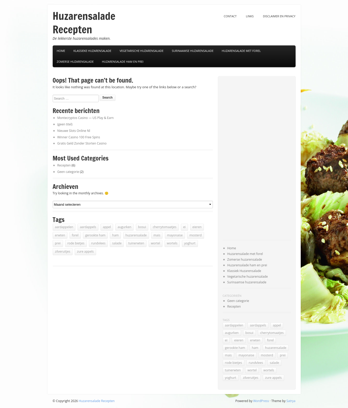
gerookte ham (95, 235)
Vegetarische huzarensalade (247, 276)
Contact (230, 16)
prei (58, 243)
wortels (172, 243)
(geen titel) (65, 124)
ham (115, 235)
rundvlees (98, 243)
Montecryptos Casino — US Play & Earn (85, 118)
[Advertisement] (243, 158)
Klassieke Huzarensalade (92, 51)
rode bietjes (75, 243)
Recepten (64, 165)
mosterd (195, 235)
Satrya (290, 401)
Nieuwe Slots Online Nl (73, 131)
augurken (124, 227)
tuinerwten (136, 243)
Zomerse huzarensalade (75, 61)
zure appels (85, 251)
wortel (155, 243)
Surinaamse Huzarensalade (192, 51)
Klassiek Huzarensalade (244, 271)
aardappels (88, 227)
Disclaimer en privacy (279, 16)
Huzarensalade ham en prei (123, 61)
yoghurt (190, 243)
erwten (60, 235)
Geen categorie (68, 172)
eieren (197, 227)
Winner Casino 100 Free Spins (78, 137)
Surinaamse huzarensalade (246, 282)
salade (116, 243)
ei (184, 227)
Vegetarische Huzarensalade (142, 51)
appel (107, 227)
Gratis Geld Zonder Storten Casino (82, 143)
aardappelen (64, 227)
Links (250, 16)
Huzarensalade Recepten (84, 23)
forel (75, 235)
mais (156, 235)
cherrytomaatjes (164, 227)
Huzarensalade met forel (241, 51)
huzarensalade (136, 235)
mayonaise (175, 235)
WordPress (261, 401)
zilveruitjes (62, 251)
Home (61, 51)
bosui (142, 227)
